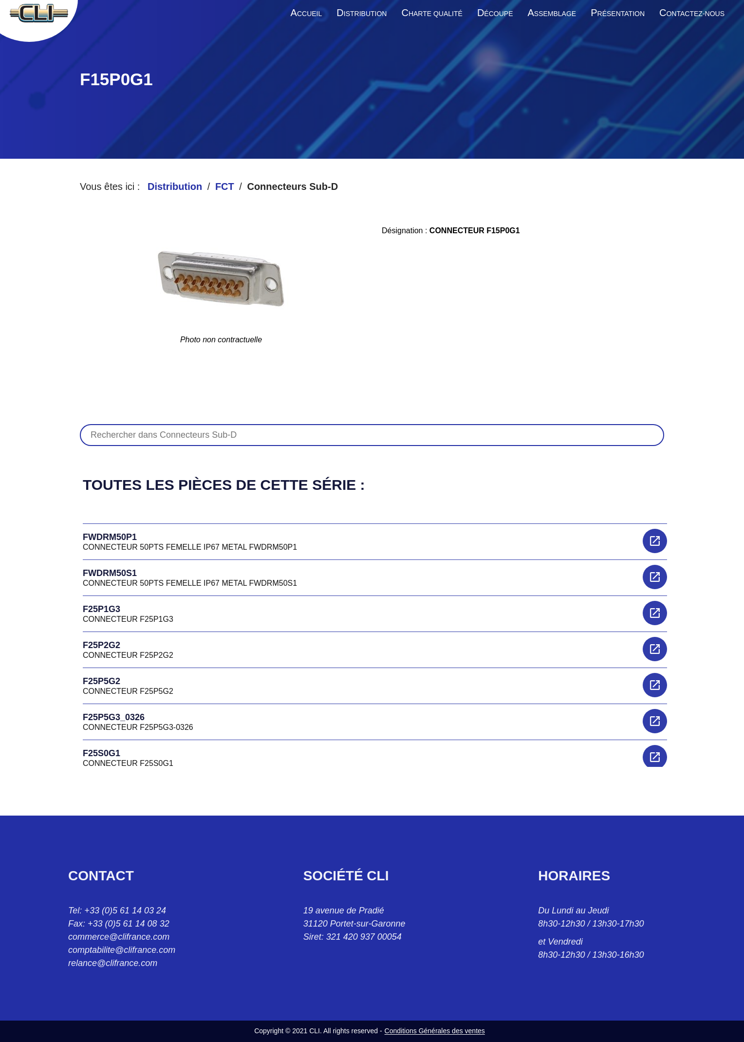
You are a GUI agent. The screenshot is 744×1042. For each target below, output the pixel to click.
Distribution (175, 186)
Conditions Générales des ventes (435, 1031)
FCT (224, 186)
